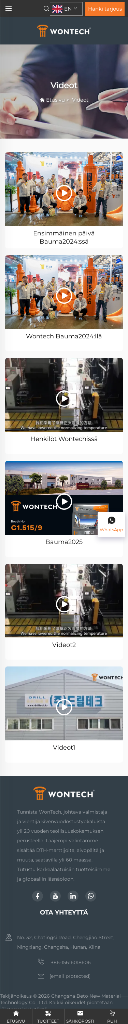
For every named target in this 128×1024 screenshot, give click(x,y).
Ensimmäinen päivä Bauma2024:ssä (64, 237)
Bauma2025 (64, 542)
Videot (80, 99)
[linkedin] (73, 896)
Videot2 (64, 645)
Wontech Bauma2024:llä (64, 336)
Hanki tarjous (105, 8)
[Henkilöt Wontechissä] (64, 395)
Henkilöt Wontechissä (64, 439)
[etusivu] (64, 30)
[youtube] (55, 896)
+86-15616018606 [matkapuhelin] (64, 961)
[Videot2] (64, 601)
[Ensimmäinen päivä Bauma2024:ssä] (64, 189)
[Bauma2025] (64, 498)
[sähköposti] (69, 976)
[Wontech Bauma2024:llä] (64, 292)
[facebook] (37, 896)
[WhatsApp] (111, 524)
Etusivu (55, 99)
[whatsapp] (90, 896)
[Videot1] (64, 703)
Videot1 (64, 747)
